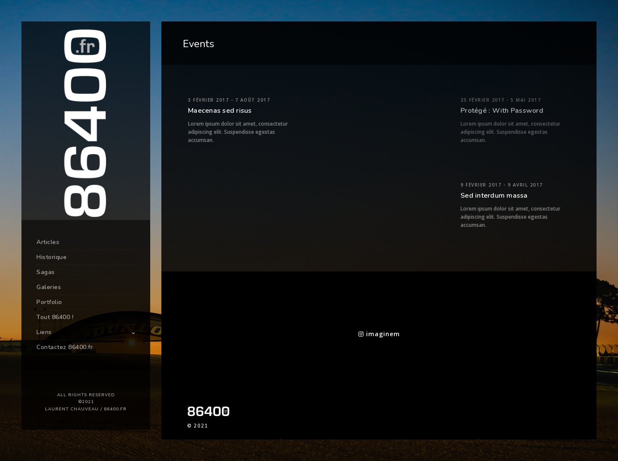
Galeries (48, 287)
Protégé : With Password (501, 110)
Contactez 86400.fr (64, 347)
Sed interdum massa (494, 195)
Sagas (45, 272)
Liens (44, 332)
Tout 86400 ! (54, 317)
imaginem (379, 334)
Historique (51, 257)
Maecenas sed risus (220, 110)
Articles (47, 242)
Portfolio (49, 302)
